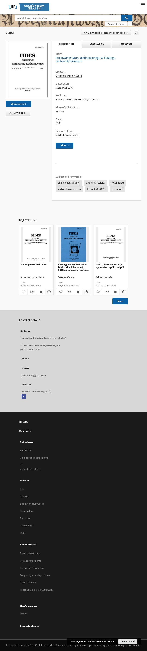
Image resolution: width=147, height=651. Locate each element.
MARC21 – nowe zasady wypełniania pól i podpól (110, 266)
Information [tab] (96, 44)
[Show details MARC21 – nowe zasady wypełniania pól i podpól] (123, 291)
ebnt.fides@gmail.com (34, 375)
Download (16, 113)
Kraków (60, 111)
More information (105, 641)
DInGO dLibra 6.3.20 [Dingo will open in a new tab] (41, 645)
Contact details (28, 582)
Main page (25, 431)
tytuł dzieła (117, 182)
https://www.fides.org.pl (36, 391)
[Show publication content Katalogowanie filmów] (40, 291)
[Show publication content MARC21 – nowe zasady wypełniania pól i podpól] (115, 291)
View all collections (30, 468)
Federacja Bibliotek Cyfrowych (36, 589)
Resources (25, 450)
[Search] (126, 18)
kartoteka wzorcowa (69, 189)
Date (22, 532)
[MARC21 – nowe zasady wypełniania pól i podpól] (111, 244)
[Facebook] (24, 396)
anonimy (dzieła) (95, 182)
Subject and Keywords (32, 503)
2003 (58, 123)
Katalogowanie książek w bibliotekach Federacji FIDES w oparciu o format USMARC (72, 267)
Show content (18, 104)
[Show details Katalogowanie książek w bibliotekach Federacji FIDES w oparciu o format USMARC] (86, 291)
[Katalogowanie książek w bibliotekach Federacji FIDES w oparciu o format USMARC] (73, 244)
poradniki (117, 189)
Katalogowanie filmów (33, 264)
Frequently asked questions (35, 575)
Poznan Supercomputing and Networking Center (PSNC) (109, 645)
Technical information (32, 568)
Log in (23, 613)
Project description (30, 553)
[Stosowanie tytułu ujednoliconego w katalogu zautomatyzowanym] (28, 70)
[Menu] (142, 3)
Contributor (26, 525)
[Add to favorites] (136, 32)
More (120, 301)
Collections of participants (34, 457)
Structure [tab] (126, 44)
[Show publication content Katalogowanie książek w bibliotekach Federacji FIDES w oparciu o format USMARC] (78, 291)
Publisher (25, 518)
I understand (128, 641)
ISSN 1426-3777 (64, 87)
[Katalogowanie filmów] (36, 244)
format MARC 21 (96, 189)
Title (22, 489)
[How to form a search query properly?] (129, 23)
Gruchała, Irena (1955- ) (69, 75)
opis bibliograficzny (69, 182)
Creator (24, 496)
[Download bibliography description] (32, 291)
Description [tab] (66, 44)
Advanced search (116, 23)
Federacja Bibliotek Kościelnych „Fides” (78, 99)
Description (26, 511)
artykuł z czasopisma (67, 135)
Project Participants (30, 560)
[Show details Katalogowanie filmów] (48, 291)
